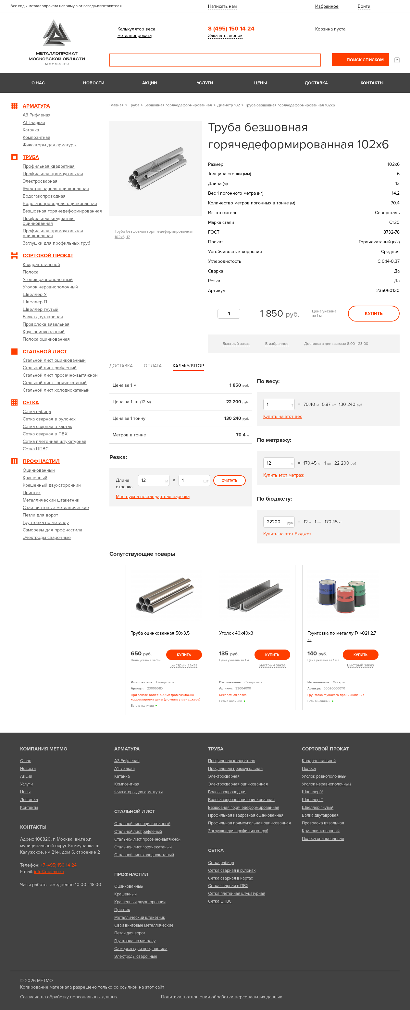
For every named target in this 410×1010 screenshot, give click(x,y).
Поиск (311, 60)
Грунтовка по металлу (134, 940)
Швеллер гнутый (317, 807)
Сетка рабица (221, 862)
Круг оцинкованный (321, 831)
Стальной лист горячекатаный (143, 847)
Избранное (327, 6)
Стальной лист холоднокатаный (144, 855)
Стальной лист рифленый (138, 831)
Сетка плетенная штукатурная (236, 893)
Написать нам (222, 6)
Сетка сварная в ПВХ (228, 885)
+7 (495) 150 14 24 (59, 865)
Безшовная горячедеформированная (178, 105)
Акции (149, 83)
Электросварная (224, 776)
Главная (116, 105)
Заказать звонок (225, 35)
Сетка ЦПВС (220, 901)
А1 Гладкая (124, 768)
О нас (38, 83)
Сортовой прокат (325, 749)
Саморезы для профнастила (141, 948)
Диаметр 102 (228, 105)
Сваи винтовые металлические (143, 925)
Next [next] (391, 642)
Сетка (216, 850)
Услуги (205, 83)
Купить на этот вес (282, 416)
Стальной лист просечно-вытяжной (147, 839)
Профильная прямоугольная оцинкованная (249, 823)
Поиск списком (365, 60)
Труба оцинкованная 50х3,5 (160, 633)
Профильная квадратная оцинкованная (245, 815)
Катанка (122, 776)
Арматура (127, 749)
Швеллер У (312, 792)
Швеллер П (312, 799)
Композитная (126, 784)
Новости (93, 83)
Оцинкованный (128, 886)
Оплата (153, 366)
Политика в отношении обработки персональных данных (221, 997)
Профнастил (131, 874)
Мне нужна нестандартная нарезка (153, 496)
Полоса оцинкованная (323, 838)
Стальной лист (134, 811)
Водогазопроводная (227, 792)
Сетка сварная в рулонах (231, 870)
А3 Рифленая (127, 760)
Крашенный (125, 894)
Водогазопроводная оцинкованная (241, 799)
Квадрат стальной (319, 760)
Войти (364, 6)
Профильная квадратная (231, 760)
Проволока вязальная (323, 823)
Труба (134, 105)
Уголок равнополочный (324, 776)
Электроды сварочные (135, 956)
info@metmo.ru (49, 871)
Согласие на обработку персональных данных (69, 997)
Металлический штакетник (139, 917)
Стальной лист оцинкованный (142, 823)
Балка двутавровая (320, 815)
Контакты (372, 83)
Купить (374, 313)
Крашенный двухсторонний (140, 902)
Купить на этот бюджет (287, 534)
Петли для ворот (129, 933)
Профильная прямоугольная (235, 768)
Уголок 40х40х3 (236, 633)
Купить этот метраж (283, 475)
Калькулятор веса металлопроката (136, 32)
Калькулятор (188, 366)
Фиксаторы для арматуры (138, 792)
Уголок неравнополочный (326, 784)
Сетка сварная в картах (230, 878)
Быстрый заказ (236, 343)
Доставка (316, 83)
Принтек (122, 909)
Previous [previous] (118, 642)
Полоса (309, 768)
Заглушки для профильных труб (238, 831)
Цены (260, 83)
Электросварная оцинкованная (238, 784)
